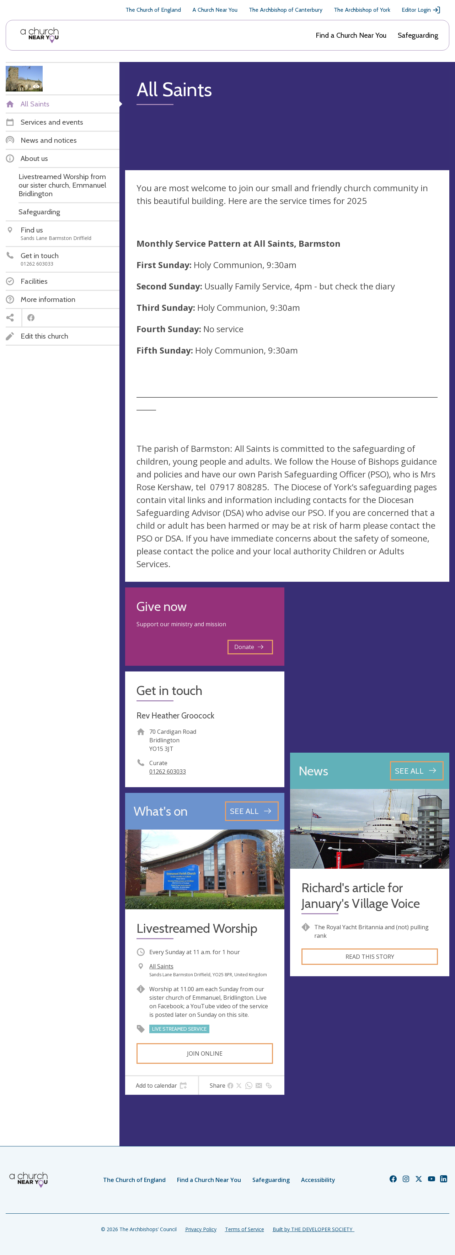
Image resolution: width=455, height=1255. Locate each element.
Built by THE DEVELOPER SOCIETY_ (313, 1229)
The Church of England (153, 9)
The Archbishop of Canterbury (285, 9)
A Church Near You (214, 9)
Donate (248, 647)
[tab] (161, 1085)
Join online (205, 1053)
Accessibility (318, 1180)
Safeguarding (418, 35)
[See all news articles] (417, 770)
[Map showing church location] (369, 667)
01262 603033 (167, 771)
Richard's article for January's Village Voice (360, 895)
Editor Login (421, 10)
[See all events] (252, 811)
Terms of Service (244, 1229)
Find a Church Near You (351, 35)
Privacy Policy (200, 1229)
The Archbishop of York (362, 9)
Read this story (370, 957)
